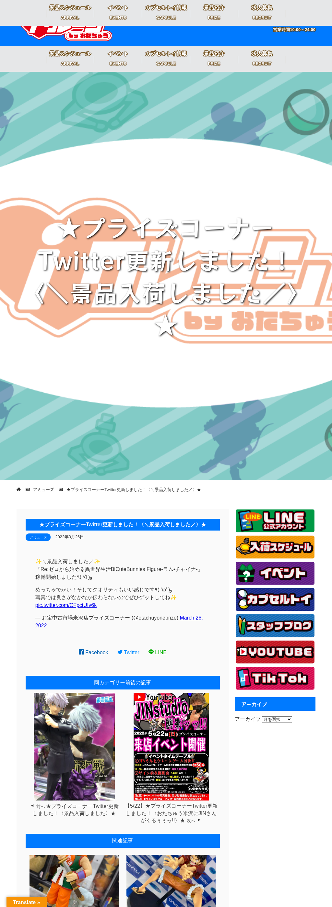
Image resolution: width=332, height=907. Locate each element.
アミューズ (38, 537)
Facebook (93, 652)
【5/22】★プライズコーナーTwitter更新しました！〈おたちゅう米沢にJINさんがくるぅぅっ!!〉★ (171, 813)
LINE (157, 652)
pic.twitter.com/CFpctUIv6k (66, 605)
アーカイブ (248, 719)
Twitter (128, 652)
